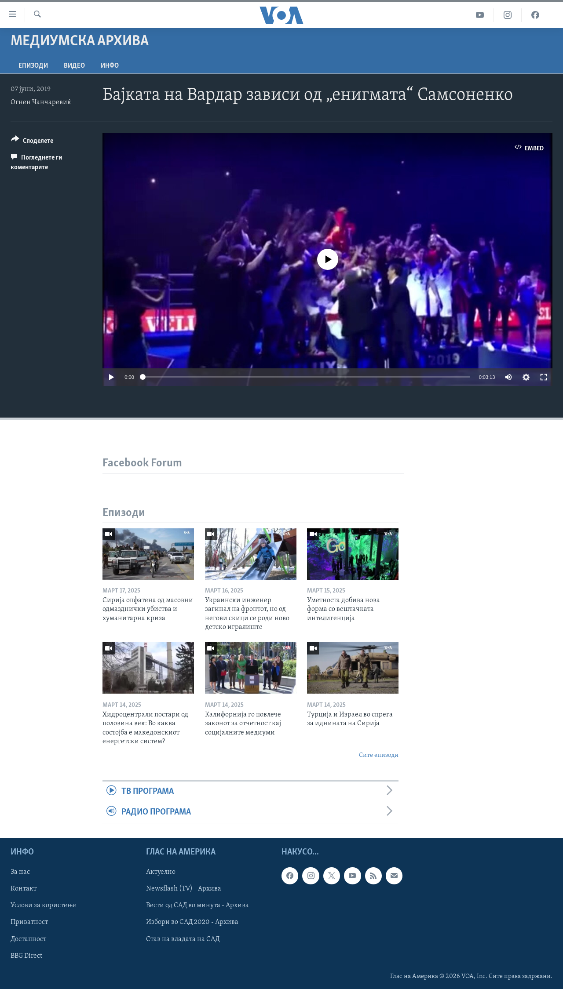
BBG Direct (26, 955)
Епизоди (33, 65)
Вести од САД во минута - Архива (197, 905)
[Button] (32, 142)
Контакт (24, 888)
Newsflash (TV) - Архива (183, 888)
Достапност (28, 938)
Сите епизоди (378, 755)
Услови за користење (43, 905)
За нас (20, 872)
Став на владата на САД (182, 938)
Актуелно (160, 872)
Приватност (29, 922)
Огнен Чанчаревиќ (41, 102)
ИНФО (110, 65)
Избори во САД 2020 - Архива (192, 922)
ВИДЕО (74, 65)
